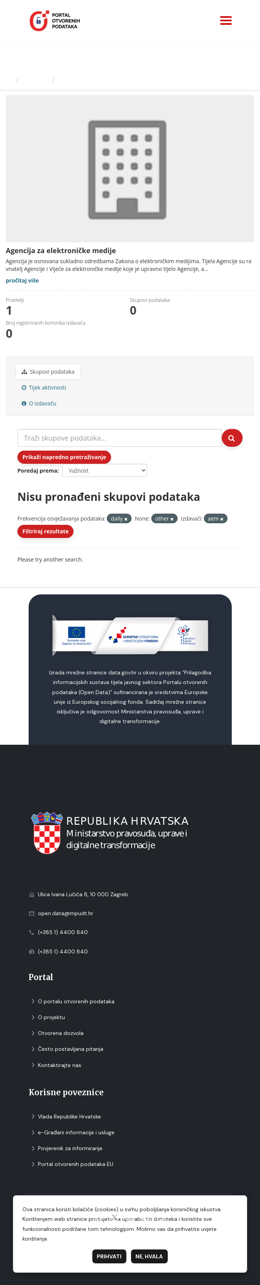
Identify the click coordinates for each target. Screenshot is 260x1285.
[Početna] (9, 80)
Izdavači (35, 80)
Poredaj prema (37, 470)
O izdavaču (39, 403)
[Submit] (232, 438)
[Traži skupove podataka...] (119, 438)
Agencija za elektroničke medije (113, 80)
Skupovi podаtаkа (48, 371)
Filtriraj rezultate (45, 531)
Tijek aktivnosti (44, 387)
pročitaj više (22, 280)
